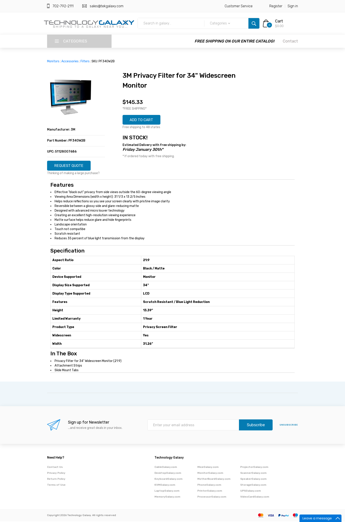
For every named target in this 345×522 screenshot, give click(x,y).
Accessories (70, 61)
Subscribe (256, 425)
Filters (85, 61)
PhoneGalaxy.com (209, 485)
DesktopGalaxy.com (167, 473)
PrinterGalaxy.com (209, 491)
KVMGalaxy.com (164, 485)
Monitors (53, 61)
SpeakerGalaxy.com (253, 479)
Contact (290, 41)
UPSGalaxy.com (250, 491)
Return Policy (56, 479)
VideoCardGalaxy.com (254, 497)
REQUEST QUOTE (70, 166)
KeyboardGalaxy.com (168, 479)
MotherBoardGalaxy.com (213, 479)
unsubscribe (289, 425)
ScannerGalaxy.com (253, 473)
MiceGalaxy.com (207, 467)
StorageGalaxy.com (253, 485)
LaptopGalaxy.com (166, 491)
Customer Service (239, 6)
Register (275, 6)
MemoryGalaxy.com (167, 497)
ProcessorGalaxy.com (211, 497)
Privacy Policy (56, 473)
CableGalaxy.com (165, 467)
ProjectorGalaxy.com (254, 467)
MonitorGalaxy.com (210, 473)
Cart (279, 21)
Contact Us (55, 467)
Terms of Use (56, 485)
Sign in (293, 6)
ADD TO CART (143, 120)
